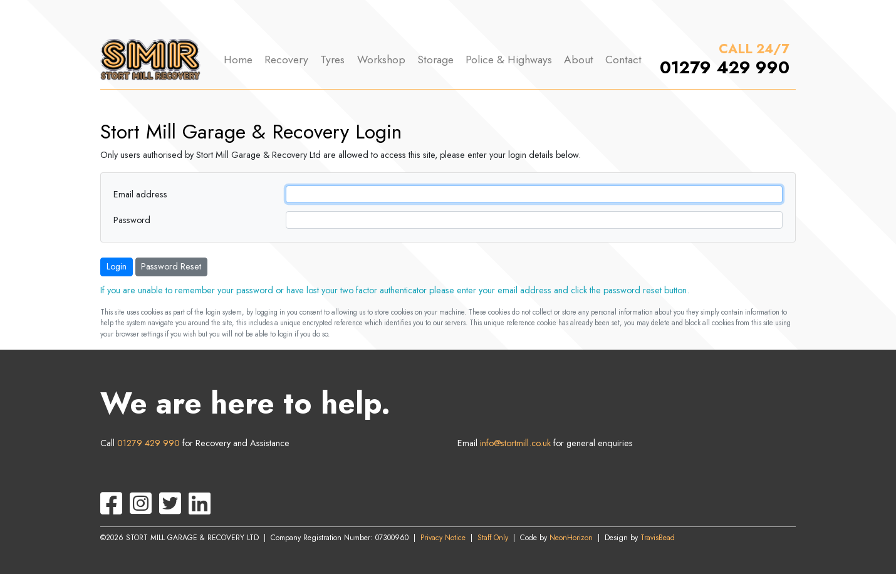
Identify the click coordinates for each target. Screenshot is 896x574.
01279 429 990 (724, 67)
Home (238, 59)
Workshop (381, 59)
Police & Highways (509, 59)
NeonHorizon (571, 537)
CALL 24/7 (754, 48)
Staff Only (492, 537)
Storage (435, 59)
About (578, 59)
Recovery (286, 59)
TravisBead (657, 537)
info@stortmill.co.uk (515, 443)
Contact (623, 59)
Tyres (332, 59)
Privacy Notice (443, 537)
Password (131, 220)
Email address (140, 194)
